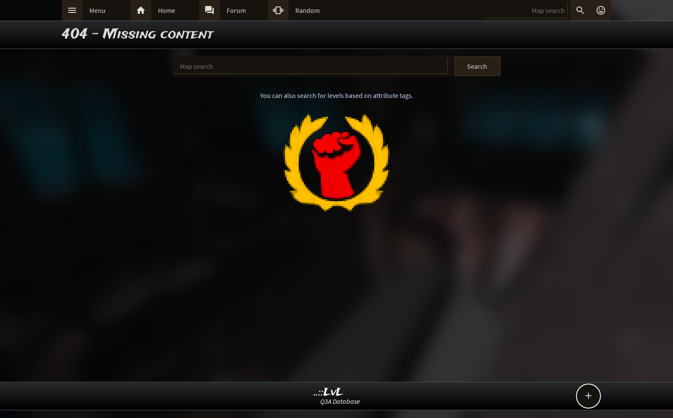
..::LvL (328, 392)
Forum (236, 10)
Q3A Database (340, 401)
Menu (97, 10)
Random (307, 10)
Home (166, 10)
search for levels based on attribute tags (354, 95)
